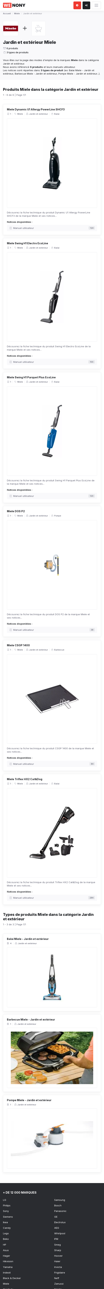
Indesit (7, 1272)
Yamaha (7, 1267)
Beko (6, 1238)
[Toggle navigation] (96, 5)
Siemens (8, 1216)
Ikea (5, 1222)
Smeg (57, 1244)
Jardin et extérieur (37, 114)
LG (4, 1199)
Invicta (58, 1267)
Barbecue (57, 649)
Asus (6, 1250)
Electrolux (60, 1222)
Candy (7, 1227)
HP (4, 1244)
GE (55, 1216)
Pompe (56, 515)
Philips (6, 1205)
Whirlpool (59, 1233)
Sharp (57, 1250)
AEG (56, 1227)
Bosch (58, 1205)
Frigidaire (59, 1272)
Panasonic (60, 1210)
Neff (56, 1278)
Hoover (58, 1255)
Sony (6, 1210)
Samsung (59, 1199)
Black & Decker (12, 1278)
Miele (18, 114)
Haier (57, 1261)
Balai (55, 114)
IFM (56, 1238)
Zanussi (59, 1283)
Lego (6, 1233)
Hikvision (8, 1261)
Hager (6, 1255)
